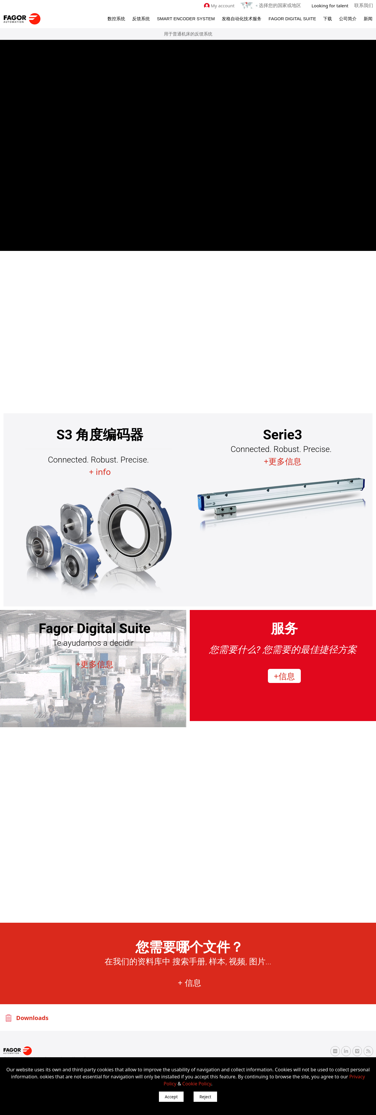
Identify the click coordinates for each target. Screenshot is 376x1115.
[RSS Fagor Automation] (368, 1051)
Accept (171, 1096)
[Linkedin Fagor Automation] (346, 1050)
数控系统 (116, 18)
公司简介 (348, 18)
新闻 (368, 18)
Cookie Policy (196, 1083)
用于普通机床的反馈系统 (188, 33)
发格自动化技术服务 (241, 18)
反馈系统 (141, 18)
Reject (205, 1096)
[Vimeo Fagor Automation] (357, 1050)
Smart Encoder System (186, 18)
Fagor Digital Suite (292, 18)
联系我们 (364, 5)
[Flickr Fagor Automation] (335, 1050)
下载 (327, 18)
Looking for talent (331, 5)
